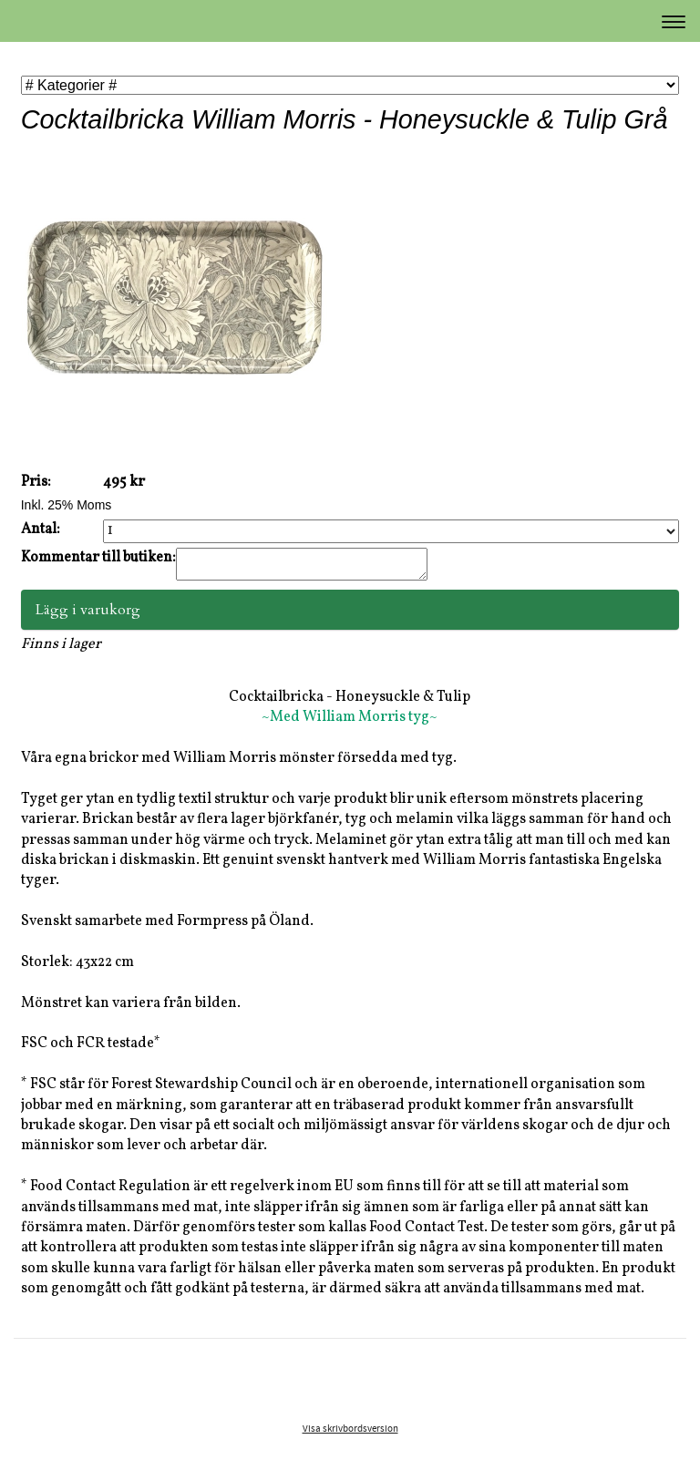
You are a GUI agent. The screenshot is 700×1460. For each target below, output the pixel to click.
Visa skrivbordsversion (350, 1434)
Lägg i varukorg (88, 615)
